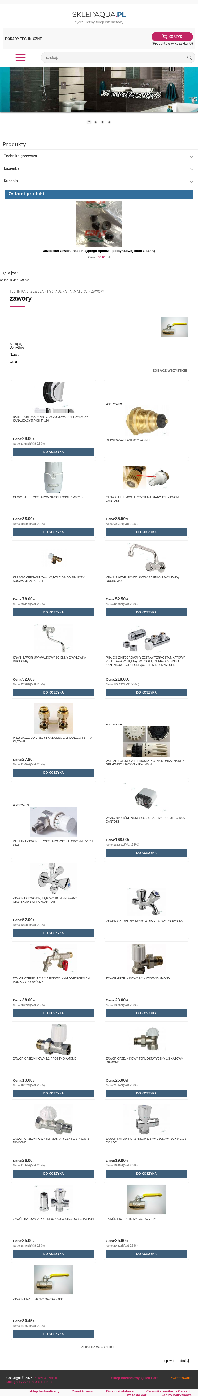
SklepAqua (99, 14)
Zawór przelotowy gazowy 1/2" (131, 1218)
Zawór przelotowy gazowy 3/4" (38, 1299)
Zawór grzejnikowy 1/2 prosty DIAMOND (44, 1058)
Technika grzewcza (20, 155)
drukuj (184, 1361)
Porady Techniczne (23, 39)
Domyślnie (17, 347)
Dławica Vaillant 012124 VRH (128, 440)
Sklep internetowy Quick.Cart (134, 1378)
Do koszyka (53, 452)
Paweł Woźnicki (45, 1378)
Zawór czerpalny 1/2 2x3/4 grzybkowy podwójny (144, 921)
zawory (97, 291)
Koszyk (175, 37)
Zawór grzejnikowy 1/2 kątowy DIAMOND (138, 978)
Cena (13, 362)
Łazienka (11, 168)
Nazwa (14, 355)
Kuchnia (11, 181)
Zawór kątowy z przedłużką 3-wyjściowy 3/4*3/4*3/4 (53, 1218)
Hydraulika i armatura (67, 291)
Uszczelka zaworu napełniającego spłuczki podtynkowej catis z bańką (99, 251)
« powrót (169, 1361)
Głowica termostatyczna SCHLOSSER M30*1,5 (48, 497)
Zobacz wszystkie (170, 370)
